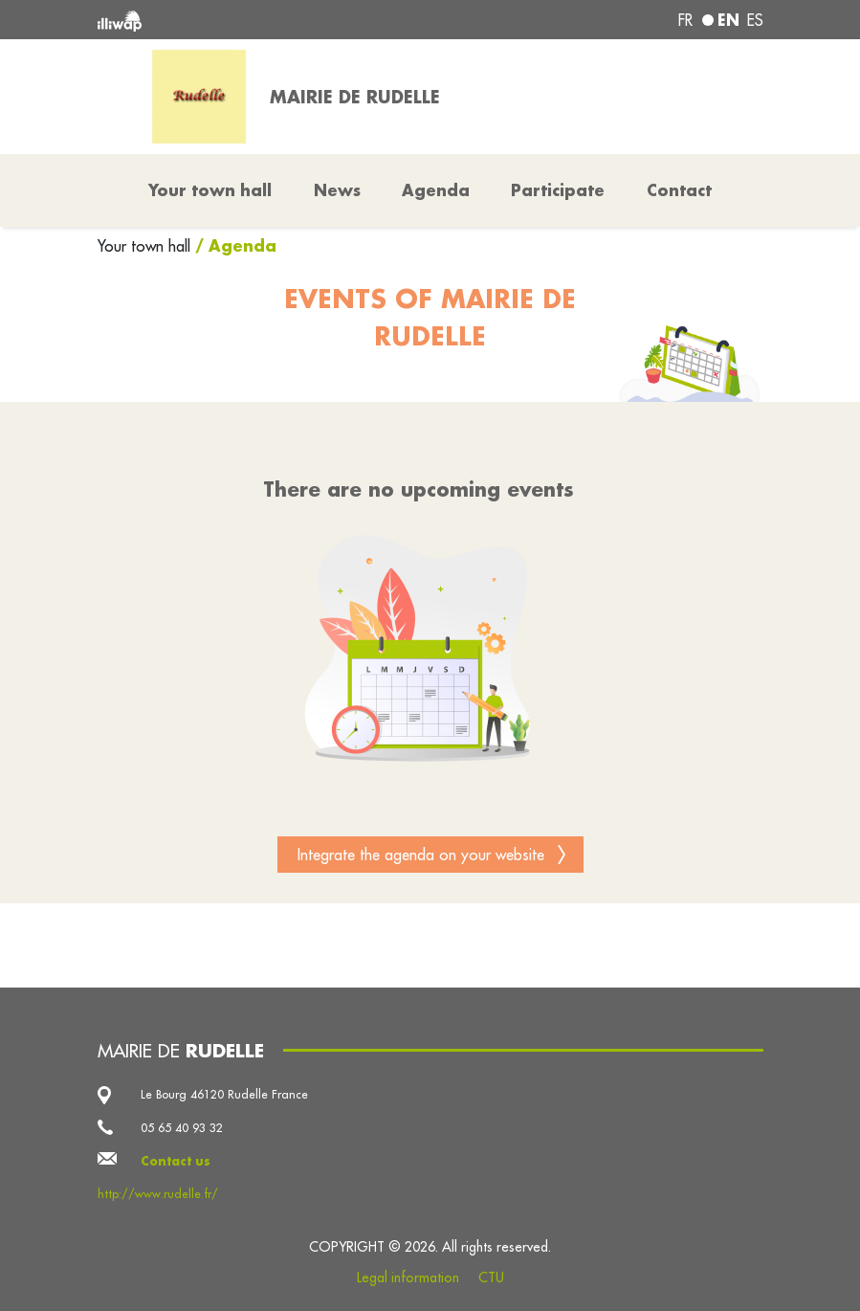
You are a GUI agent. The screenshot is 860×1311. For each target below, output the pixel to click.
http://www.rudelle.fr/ (158, 1194)
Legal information (408, 1277)
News (337, 190)
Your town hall (146, 246)
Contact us (175, 1160)
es (755, 20)
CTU (491, 1277)
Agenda (436, 190)
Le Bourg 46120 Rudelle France (224, 1094)
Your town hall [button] (210, 190)
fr (685, 20)
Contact (679, 190)
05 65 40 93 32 (182, 1128)
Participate (558, 190)
